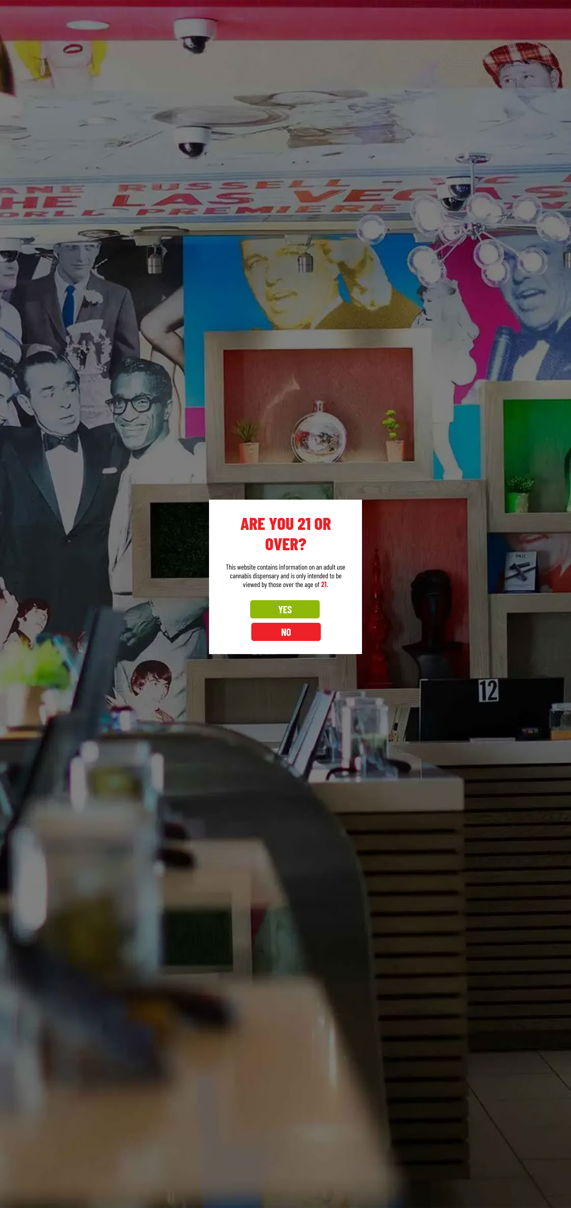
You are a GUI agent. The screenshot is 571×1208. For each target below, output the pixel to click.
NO (318, 620)
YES (253, 620)
